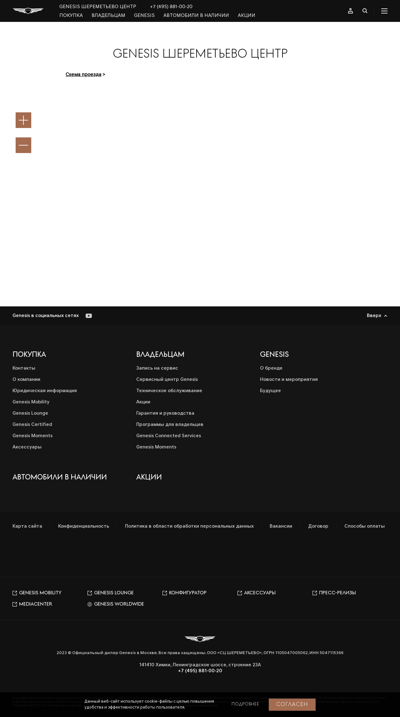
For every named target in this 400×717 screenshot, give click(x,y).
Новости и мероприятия (289, 379)
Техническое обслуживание (169, 390)
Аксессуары (27, 447)
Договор (318, 526)
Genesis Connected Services (168, 435)
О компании (26, 379)
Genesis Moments (32, 435)
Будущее (270, 390)
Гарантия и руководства (165, 413)
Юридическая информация (44, 390)
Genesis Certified (32, 424)
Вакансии (281, 526)
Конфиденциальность (83, 526)
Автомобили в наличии (196, 15)
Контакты (23, 368)
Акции (246, 15)
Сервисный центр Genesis (167, 379)
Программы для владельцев (169, 424)
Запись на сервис (157, 368)
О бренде (271, 368)
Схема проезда (83, 74)
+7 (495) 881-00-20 (171, 6)
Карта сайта (27, 526)
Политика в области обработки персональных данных (189, 526)
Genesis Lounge (30, 413)
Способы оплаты (364, 526)
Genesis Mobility (30, 402)
